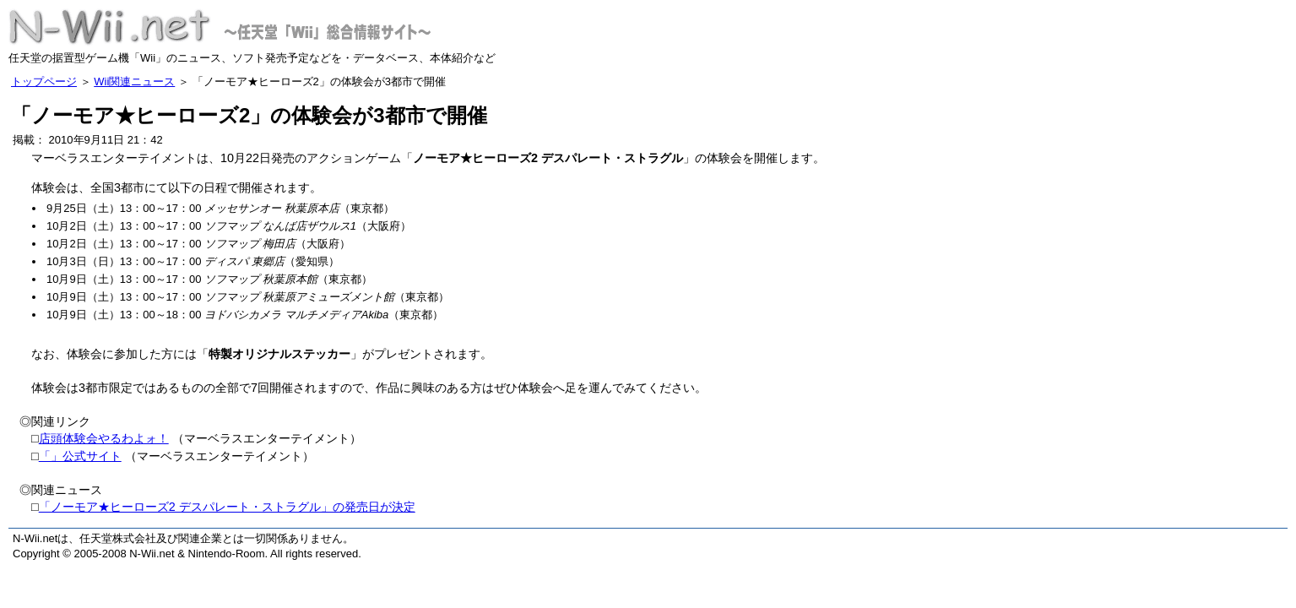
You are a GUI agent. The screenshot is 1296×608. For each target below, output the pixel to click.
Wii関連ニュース (134, 81)
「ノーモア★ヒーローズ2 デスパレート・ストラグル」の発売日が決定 (227, 506)
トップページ (44, 81)
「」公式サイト (80, 456)
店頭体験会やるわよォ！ (104, 438)
